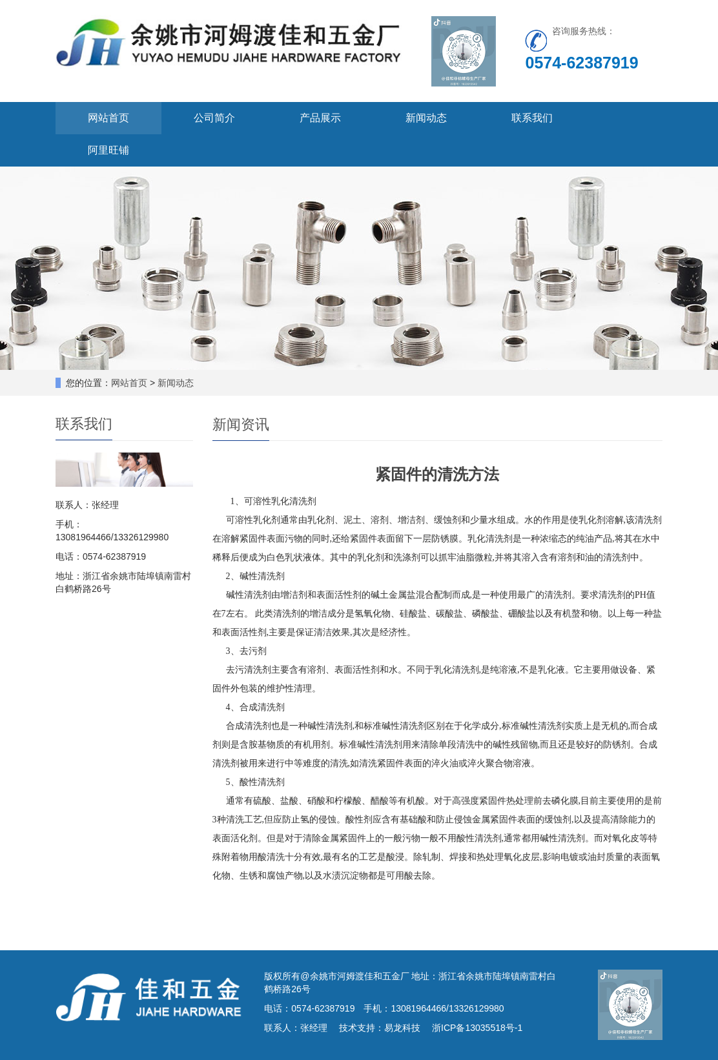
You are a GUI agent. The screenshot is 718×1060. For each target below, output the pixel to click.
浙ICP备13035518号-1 (477, 1028)
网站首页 (108, 117)
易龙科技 (402, 1028)
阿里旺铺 (108, 150)
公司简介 (214, 117)
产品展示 (320, 117)
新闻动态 (426, 117)
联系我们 (532, 117)
